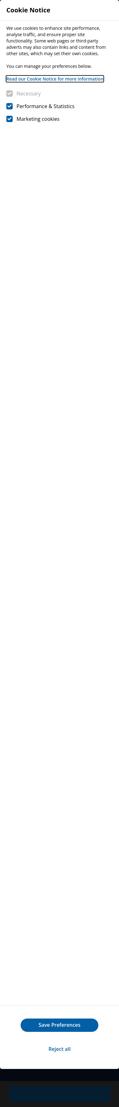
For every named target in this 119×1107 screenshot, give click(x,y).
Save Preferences (59, 1024)
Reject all (60, 1048)
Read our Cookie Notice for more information (54, 79)
